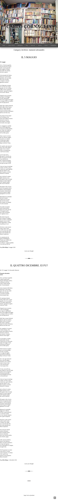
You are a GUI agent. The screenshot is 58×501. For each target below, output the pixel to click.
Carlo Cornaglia (29, 26)
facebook (32, 495)
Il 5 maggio (29, 57)
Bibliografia (20, 45)
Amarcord (33, 45)
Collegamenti (53, 45)
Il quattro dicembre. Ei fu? (29, 265)
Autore (3, 45)
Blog (27, 45)
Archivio (40, 45)
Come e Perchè (11, 45)
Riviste (46, 45)
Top (55, 498)
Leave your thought (29, 251)
